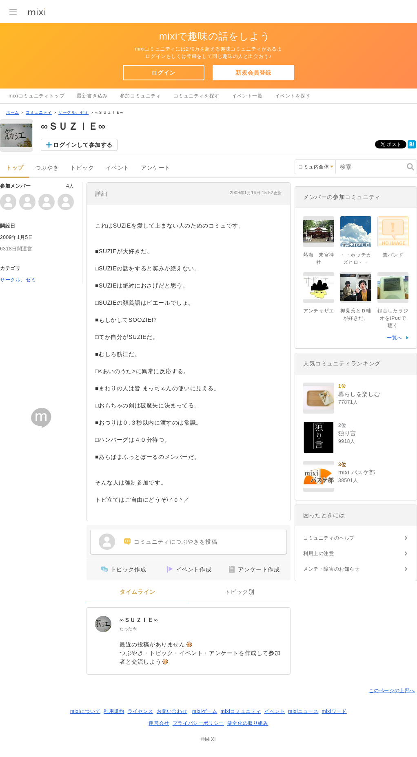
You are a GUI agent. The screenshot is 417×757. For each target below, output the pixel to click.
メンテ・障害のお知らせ (331, 569)
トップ (15, 168)
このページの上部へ (392, 690)
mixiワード (334, 711)
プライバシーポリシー (198, 723)
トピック (82, 168)
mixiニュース (303, 711)
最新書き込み (92, 96)
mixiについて (85, 711)
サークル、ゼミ (73, 112)
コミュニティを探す (196, 96)
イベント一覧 (247, 96)
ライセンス (140, 711)
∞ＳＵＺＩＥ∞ (139, 620)
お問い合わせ (172, 711)
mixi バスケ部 (356, 472)
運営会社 (159, 723)
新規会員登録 (253, 72)
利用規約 (114, 711)
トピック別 (240, 592)
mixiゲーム (204, 711)
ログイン (163, 72)
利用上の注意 (318, 553)
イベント (117, 168)
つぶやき (47, 168)
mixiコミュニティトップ (36, 96)
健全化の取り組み (247, 723)
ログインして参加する (83, 145)
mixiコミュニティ (241, 711)
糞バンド (393, 255)
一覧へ (394, 338)
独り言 (347, 433)
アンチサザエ (318, 311)
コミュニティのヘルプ (329, 538)
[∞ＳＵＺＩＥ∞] (103, 624)
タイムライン (137, 592)
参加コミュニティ (140, 96)
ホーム (12, 112)
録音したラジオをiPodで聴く (392, 318)
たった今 (128, 628)
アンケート (156, 168)
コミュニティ (39, 112)
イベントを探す (293, 96)
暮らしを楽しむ (359, 394)
